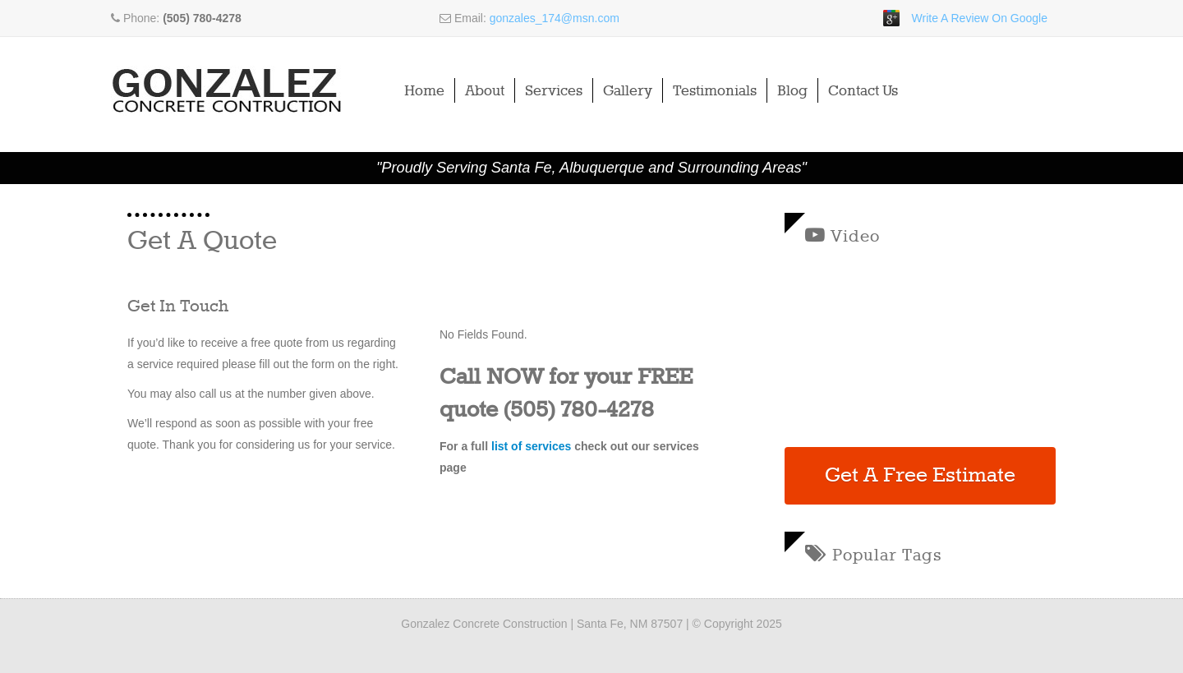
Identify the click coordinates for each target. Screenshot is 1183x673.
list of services (531, 446)
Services (553, 91)
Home (424, 91)
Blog (792, 91)
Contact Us (863, 91)
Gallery (627, 91)
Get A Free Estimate (920, 475)
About (484, 91)
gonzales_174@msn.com (554, 18)
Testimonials (715, 91)
